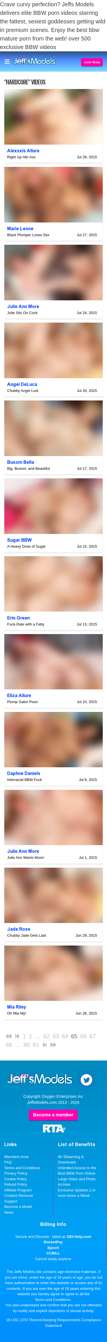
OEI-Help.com (79, 1236)
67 (93, 1036)
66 (83, 1036)
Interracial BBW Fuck (24, 780)
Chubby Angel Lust (22, 390)
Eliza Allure (19, 695)
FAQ (8, 1162)
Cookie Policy (15, 1179)
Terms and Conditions (22, 1168)
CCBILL (53, 1253)
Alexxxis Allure (23, 150)
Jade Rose (18, 929)
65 (74, 1036)
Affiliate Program (18, 1190)
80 (26, 1045)
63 (56, 1036)
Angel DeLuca (22, 384)
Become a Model (18, 1207)
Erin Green (18, 618)
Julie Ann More (23, 306)
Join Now (92, 62)
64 (65, 1036)
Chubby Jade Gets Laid (26, 935)
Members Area (16, 1157)
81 (36, 1045)
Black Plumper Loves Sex (28, 235)
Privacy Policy (15, 1173)
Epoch (53, 1248)
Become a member (53, 1115)
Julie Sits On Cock (22, 313)
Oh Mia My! (16, 1013)
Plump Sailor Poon (22, 702)
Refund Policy (15, 1184)
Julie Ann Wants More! (25, 857)
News (9, 1212)
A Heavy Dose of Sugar (26, 546)
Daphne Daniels (23, 773)
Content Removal (18, 1195)
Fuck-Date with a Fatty (25, 624)
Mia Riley (16, 1007)
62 (46, 1036)
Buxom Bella (20, 462)
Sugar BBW (19, 540)
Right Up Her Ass (21, 157)
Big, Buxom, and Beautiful (28, 468)
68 (9, 1045)
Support (10, 1201)
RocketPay (53, 1242)
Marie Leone (20, 228)
